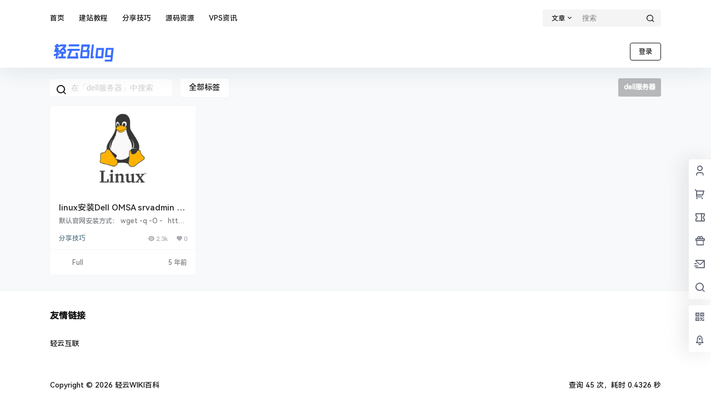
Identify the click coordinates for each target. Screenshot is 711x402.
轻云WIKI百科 (136, 385)
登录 (645, 52)
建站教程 (93, 18)
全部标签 (204, 87)
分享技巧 (136, 18)
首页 (57, 18)
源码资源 (180, 18)
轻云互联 (64, 343)
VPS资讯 (223, 18)
